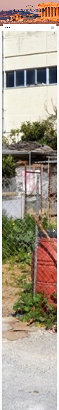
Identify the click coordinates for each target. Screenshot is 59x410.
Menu (8, 27)
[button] (53, 33)
